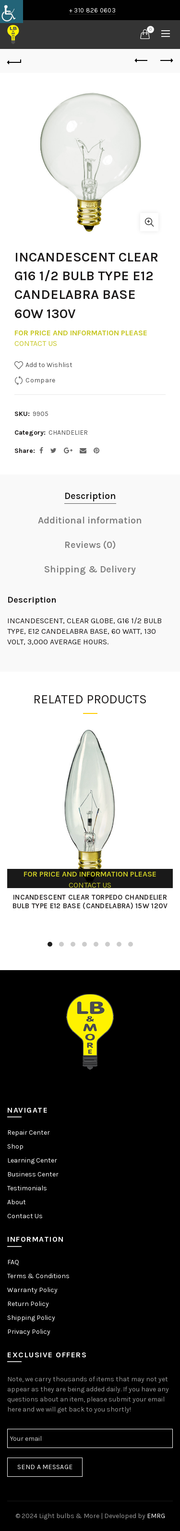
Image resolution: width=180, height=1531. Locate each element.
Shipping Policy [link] (31, 1318)
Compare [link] (40, 380)
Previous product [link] (141, 60)
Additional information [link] (90, 520)
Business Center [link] (33, 1174)
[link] (11, 11)
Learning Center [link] (32, 1160)
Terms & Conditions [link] (38, 1276)
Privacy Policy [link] (28, 1332)
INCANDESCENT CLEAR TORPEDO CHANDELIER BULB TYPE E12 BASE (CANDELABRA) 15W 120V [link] (90, 901)
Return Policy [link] (28, 1304)
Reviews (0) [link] (90, 544)
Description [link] (90, 495)
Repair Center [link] (28, 1132)
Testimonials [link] (27, 1188)
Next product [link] (165, 60)
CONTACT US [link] (35, 343)
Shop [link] (15, 1146)
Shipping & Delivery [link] (90, 569)
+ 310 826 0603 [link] (92, 10)
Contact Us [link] (25, 1216)
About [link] (16, 1202)
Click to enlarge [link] (149, 222)
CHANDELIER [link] (68, 432)
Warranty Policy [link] (32, 1290)
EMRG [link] (156, 1516)
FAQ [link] (13, 1262)
